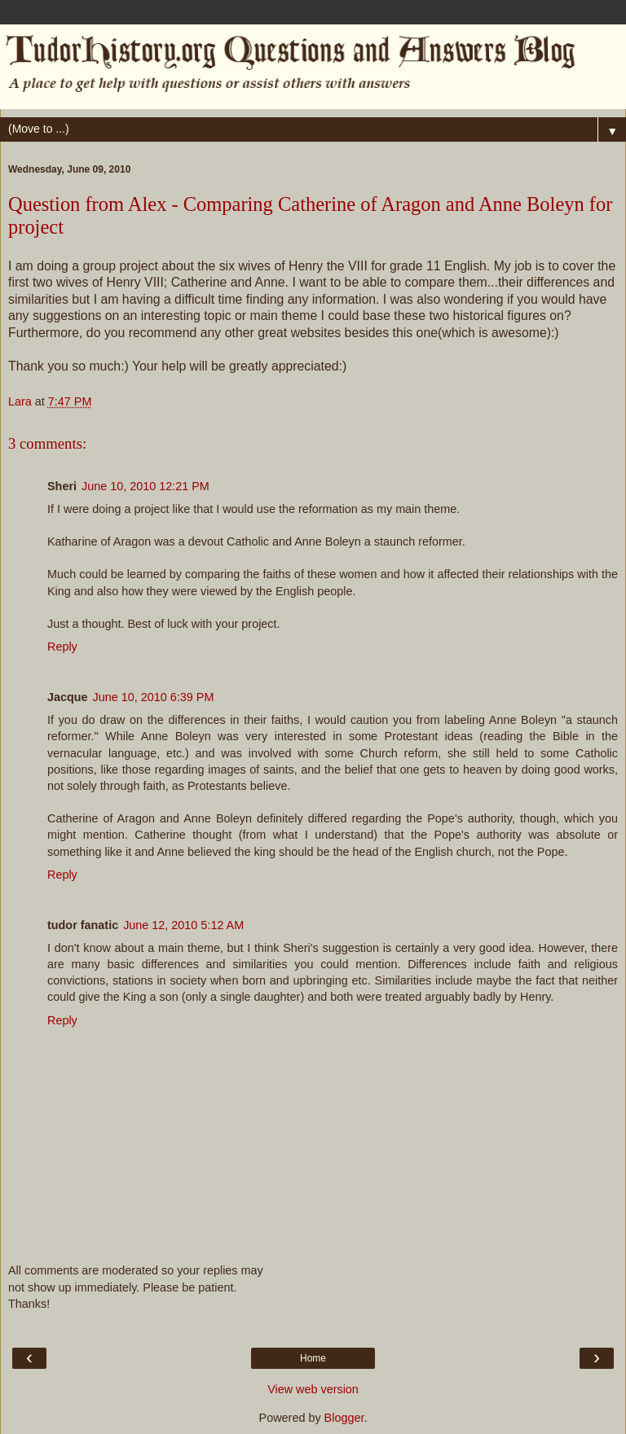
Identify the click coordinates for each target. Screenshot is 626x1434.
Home (313, 1358)
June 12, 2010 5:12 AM (183, 925)
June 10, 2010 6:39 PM (153, 697)
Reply (62, 646)
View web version (313, 1389)
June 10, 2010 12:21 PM (145, 486)
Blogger (344, 1417)
